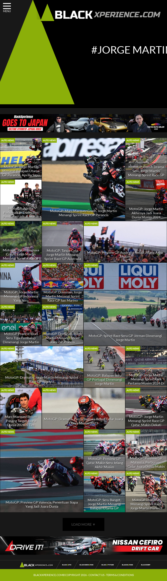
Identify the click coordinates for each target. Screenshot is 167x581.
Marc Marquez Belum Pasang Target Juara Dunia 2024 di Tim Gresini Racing (21, 422)
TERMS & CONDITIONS (120, 575)
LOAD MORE (83, 524)
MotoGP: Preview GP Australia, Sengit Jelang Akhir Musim (125, 254)
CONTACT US (96, 575)
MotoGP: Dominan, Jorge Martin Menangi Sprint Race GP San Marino (62, 296)
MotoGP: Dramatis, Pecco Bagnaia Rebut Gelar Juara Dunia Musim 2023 (83, 421)
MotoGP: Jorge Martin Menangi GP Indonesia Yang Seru (21, 296)
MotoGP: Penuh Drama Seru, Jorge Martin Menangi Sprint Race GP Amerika (146, 173)
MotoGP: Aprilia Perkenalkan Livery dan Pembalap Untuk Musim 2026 (21, 214)
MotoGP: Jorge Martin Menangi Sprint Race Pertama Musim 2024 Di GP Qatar (146, 381)
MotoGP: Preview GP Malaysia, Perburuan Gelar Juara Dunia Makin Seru (146, 464)
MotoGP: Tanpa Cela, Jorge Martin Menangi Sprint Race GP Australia (62, 254)
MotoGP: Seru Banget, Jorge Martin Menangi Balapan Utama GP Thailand (104, 506)
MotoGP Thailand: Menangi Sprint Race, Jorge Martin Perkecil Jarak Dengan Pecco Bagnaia (146, 508)
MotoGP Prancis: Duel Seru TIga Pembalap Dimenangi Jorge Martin (21, 338)
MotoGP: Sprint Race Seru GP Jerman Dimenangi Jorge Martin (125, 338)
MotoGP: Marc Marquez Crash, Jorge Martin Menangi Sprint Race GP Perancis (83, 213)
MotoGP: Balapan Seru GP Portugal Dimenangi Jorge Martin (104, 379)
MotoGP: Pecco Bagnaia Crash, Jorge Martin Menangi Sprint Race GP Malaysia (21, 256)
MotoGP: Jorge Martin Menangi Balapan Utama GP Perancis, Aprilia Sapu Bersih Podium (21, 173)
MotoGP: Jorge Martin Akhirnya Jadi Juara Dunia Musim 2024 (146, 213)
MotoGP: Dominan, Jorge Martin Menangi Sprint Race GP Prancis (62, 338)
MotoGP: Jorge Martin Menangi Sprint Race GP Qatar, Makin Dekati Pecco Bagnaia (146, 422)
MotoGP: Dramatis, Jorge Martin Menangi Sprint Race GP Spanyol (41, 379)
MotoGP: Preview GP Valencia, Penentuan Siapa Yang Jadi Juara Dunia (42, 504)
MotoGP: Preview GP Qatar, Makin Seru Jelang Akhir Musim (104, 463)
